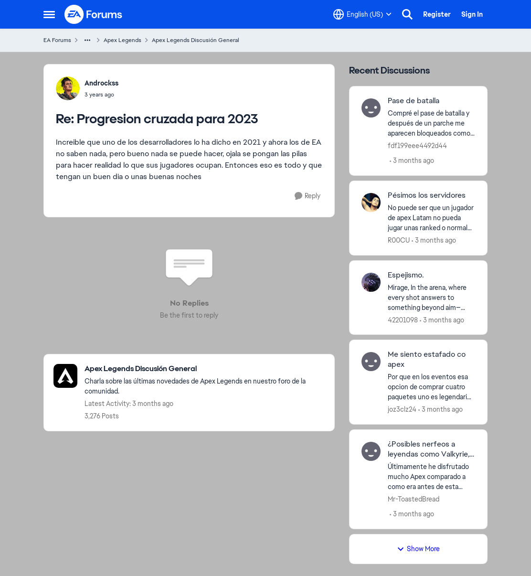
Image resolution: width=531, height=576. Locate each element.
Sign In (472, 14)
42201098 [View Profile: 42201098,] (403, 319)
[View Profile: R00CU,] (371, 202)
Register (437, 14)
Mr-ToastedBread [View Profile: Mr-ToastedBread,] (413, 499)
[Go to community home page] (93, 14)
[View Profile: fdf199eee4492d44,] (371, 107)
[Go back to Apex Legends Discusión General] (205, 369)
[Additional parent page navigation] (87, 40)
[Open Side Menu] (49, 14)
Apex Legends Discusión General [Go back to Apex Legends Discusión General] (195, 40)
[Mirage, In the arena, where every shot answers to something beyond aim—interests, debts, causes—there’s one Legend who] (431, 297)
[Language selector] (362, 14)
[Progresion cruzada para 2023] (101, 94)
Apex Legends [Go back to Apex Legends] (122, 40)
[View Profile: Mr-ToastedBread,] (371, 451)
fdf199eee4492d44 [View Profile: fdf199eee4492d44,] (417, 145)
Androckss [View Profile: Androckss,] (101, 83)
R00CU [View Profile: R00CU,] (399, 240)
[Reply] (307, 196)
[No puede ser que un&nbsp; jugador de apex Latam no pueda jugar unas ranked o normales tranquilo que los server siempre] (431, 218)
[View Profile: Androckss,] (68, 88)
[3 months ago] (412, 161)
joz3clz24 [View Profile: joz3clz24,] (402, 409)
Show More (418, 548)
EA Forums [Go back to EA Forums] (57, 40)
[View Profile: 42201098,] (371, 282)
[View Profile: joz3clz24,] (371, 361)
